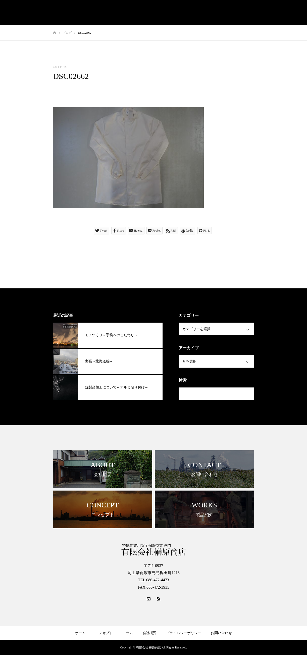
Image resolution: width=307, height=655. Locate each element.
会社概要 (149, 633)
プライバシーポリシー (183, 633)
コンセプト (104, 633)
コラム (127, 633)
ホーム (80, 633)
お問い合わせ (221, 633)
